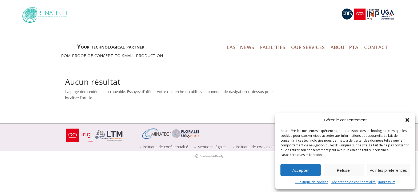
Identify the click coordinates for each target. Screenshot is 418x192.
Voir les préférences (388, 170)
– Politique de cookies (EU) (255, 147)
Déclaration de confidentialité (353, 182)
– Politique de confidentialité (163, 147)
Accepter (300, 170)
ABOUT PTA (344, 47)
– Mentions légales (210, 147)
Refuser (344, 170)
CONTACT (376, 47)
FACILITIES (272, 47)
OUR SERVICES (308, 47)
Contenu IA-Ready (209, 156)
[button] (407, 120)
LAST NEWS (240, 47)
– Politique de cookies (311, 182)
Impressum (386, 182)
